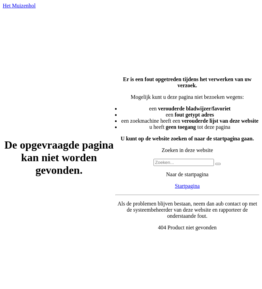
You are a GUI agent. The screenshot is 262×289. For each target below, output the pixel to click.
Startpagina (187, 186)
